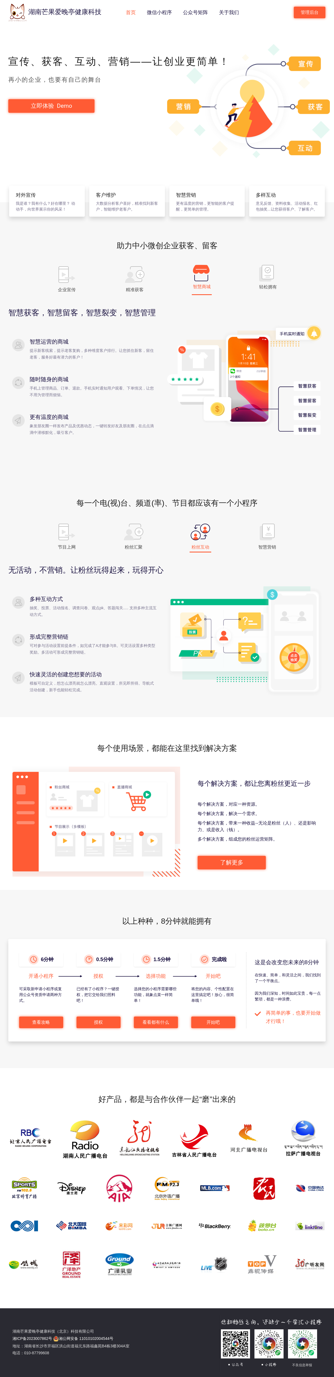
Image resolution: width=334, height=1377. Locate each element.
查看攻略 (41, 1022)
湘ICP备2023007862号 (32, 1338)
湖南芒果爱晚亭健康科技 (55, 12)
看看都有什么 (155, 1022)
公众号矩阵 (196, 12)
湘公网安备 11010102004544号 (83, 1338)
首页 (132, 12)
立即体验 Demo (52, 106)
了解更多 (231, 862)
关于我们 (230, 12)
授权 (98, 1022)
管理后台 (309, 12)
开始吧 (213, 1022)
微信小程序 (160, 12)
